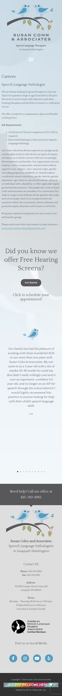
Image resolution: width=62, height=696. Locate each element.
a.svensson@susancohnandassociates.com (23, 228)
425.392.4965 (35, 571)
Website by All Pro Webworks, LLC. (31, 690)
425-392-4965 (31, 497)
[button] (31, 59)
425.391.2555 (33, 575)
